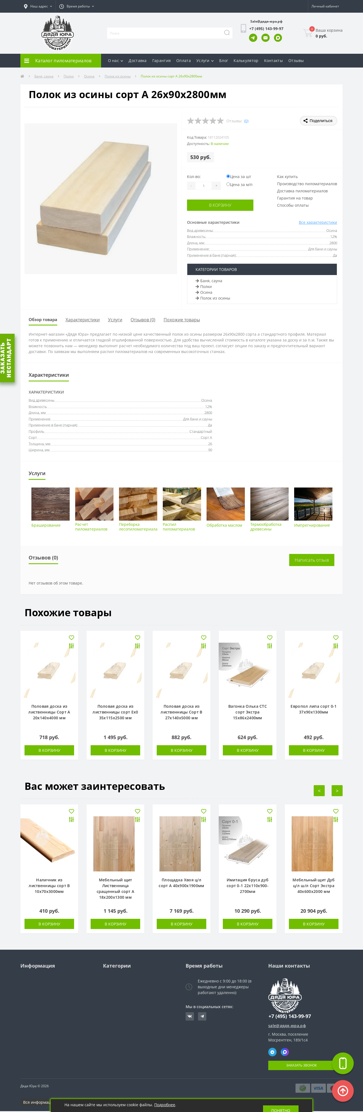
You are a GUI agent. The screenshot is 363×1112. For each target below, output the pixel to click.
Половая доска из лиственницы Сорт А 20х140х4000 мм (49, 712)
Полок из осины (118, 76)
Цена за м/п (239, 184)
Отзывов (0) (148, 320)
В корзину (220, 205)
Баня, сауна (43, 76)
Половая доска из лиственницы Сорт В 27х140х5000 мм (181, 712)
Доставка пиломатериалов (302, 190)
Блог (223, 60)
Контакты (273, 60)
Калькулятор (246, 60)
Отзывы (296, 60)
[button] (38, 6)
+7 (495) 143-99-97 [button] (290, 1017)
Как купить (287, 176)
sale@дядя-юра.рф (287, 1026)
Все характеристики (318, 222)
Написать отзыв (312, 561)
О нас (115, 60)
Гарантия (161, 60)
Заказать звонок (301, 1066)
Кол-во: (194, 176)
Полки (69, 76)
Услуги (205, 60)
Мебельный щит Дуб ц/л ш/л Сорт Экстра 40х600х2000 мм (313, 886)
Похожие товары (187, 320)
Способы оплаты (293, 205)
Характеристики (88, 320)
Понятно (280, 1105)
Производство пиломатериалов (307, 183)
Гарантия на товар (295, 198)
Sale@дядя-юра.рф (266, 21)
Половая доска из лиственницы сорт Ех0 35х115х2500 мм (115, 712)
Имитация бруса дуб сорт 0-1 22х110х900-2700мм (248, 886)
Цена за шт (238, 176)
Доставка (138, 60)
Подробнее (164, 1104)
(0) (246, 120)
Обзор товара (46, 320)
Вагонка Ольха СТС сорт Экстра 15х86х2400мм (247, 712)
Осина (89, 76)
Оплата (183, 60)
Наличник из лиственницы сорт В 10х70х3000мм (49, 886)
